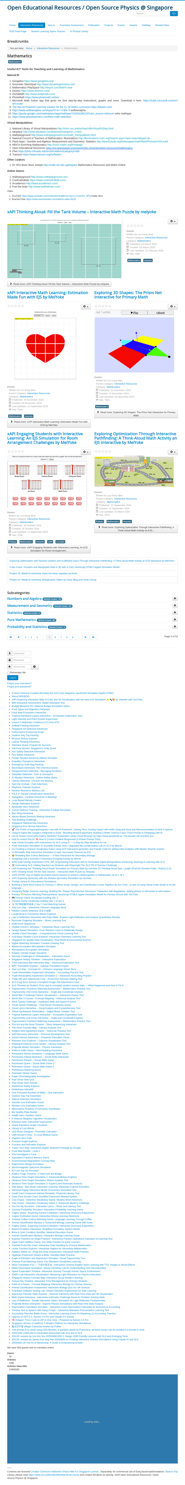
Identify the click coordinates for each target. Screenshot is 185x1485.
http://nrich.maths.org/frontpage (65, 144)
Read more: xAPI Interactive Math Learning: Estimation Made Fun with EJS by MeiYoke (49, 423)
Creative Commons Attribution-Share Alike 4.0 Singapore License (64, 1471)
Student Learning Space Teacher (48, 31)
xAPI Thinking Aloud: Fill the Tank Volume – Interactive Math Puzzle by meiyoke (81, 211)
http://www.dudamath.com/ (40, 94)
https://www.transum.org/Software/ (42, 154)
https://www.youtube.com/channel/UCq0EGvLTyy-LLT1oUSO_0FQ (56, 196)
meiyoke (148, 260)
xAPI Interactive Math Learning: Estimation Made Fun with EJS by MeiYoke (47, 295)
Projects (108, 25)
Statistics (14, 612)
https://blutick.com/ (101, 107)
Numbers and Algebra (24, 598)
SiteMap (146, 25)
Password (11, 658)
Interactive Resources (31, 25)
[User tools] (173, 221)
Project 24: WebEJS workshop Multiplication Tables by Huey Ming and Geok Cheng (53, 579)
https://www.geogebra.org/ (39, 81)
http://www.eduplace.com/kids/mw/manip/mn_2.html (52, 131)
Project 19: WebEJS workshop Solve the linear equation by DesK (43, 573)
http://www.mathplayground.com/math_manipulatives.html (63, 135)
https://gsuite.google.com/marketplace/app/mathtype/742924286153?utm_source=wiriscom (63, 113)
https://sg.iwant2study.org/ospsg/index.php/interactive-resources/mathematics (89, 148)
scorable (60, 542)
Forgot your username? (19, 683)
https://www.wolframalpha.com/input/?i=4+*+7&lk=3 (41, 110)
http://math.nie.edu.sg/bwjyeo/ (60, 164)
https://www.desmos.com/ (35, 90)
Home (12, 25)
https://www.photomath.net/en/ (42, 97)
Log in (13, 677)
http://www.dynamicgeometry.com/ (56, 84)
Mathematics (15, 62)
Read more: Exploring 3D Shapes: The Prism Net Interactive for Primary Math (136, 414)
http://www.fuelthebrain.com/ (44, 186)
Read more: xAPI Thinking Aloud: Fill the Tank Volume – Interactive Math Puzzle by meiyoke (59, 284)
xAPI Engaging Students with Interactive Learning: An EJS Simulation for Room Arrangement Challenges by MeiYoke (45, 438)
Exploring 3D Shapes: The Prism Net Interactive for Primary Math (128, 295)
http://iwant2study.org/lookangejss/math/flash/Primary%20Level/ (132, 141)
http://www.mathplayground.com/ (49, 176)
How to (51, 25)
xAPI (50, 542)
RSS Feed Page (17, 31)
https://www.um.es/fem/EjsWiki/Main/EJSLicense (54, 1474)
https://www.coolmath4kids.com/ (48, 180)
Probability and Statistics (27, 627)
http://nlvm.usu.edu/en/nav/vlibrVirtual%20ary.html (85, 128)
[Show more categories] (175, 598)
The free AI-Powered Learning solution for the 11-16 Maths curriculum (51, 107)
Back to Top (171, 1471)
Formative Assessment (72, 25)
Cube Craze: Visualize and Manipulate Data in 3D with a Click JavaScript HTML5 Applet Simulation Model (65, 567)
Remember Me (18, 672)
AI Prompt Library (79, 31)
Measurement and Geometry (29, 605)
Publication (94, 25)
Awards (133, 25)
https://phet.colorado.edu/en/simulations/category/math (49, 151)
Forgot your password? (19, 686)
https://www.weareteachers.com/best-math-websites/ (41, 116)
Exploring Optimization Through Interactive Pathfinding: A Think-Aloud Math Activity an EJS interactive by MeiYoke (135, 438)
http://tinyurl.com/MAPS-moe (56, 87)
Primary (12, 542)
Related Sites (162, 25)
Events (121, 25)
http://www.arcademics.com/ (42, 183)
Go (173, 13)
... (43, 637)
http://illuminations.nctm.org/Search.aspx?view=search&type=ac (114, 138)
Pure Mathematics (21, 620)
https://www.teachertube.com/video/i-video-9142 (51, 199)
